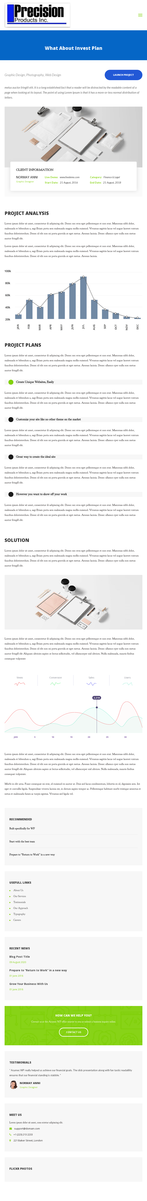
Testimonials (19, 902)
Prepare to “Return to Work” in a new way (32, 854)
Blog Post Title (19, 956)
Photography (35, 75)
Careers (17, 920)
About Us (18, 890)
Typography (19, 914)
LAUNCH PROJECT (123, 75)
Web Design (53, 75)
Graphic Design (15, 75)
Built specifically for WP (22, 828)
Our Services (19, 896)
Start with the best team (22, 841)
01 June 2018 (16, 975)
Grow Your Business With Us (28, 984)
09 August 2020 (17, 962)
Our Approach (20, 908)
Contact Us (73, 1032)
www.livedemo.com (69, 177)
